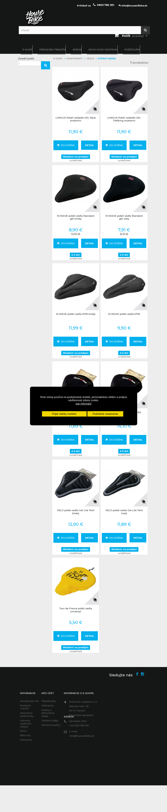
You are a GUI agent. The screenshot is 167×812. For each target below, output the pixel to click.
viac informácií (83, 403)
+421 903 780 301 (79, 725)
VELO (28, 125)
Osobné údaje (49, 720)
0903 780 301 (105, 5)
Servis (77, 49)
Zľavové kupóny (50, 725)
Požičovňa (132, 49)
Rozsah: (22, 139)
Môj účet (47, 693)
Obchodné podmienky (27, 714)
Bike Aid (25, 735)
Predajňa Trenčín (52, 49)
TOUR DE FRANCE (35, 121)
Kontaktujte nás (29, 701)
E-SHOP (28, 49)
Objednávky (48, 701)
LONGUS (29, 111)
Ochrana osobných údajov (25, 723)
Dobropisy (47, 705)
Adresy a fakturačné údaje (47, 712)
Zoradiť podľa (26, 58)
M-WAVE (30, 116)
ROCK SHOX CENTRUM (103, 49)
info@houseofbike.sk (81, 735)
